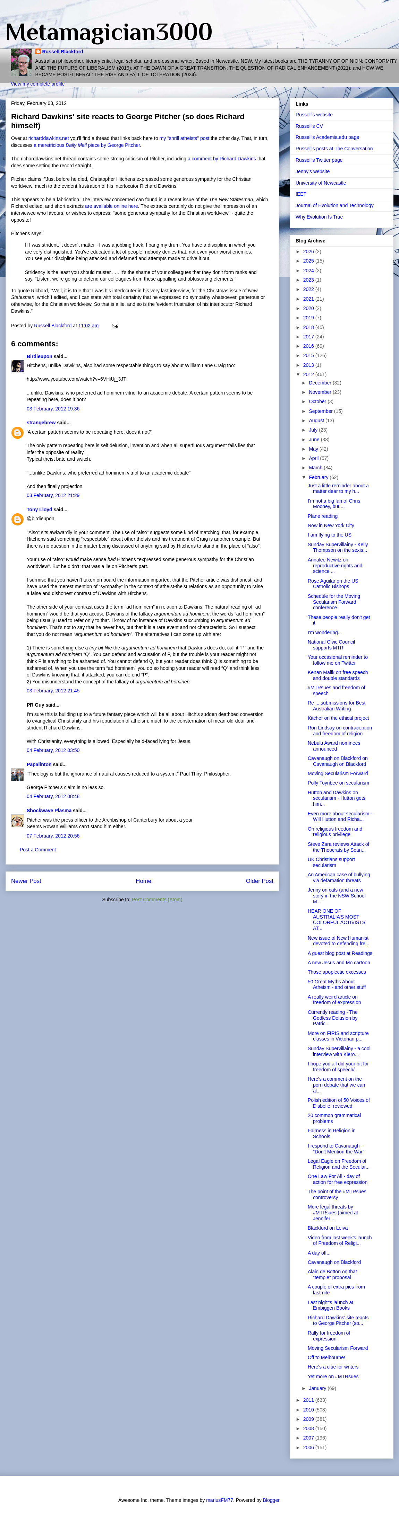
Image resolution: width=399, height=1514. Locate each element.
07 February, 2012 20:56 (53, 836)
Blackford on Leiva (328, 1228)
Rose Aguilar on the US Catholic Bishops (333, 584)
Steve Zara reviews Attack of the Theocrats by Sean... (338, 847)
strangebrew (41, 422)
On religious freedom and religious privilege (335, 832)
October (318, 401)
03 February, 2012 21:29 (53, 495)
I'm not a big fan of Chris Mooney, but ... (334, 504)
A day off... (319, 1253)
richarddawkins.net (49, 138)
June (315, 439)
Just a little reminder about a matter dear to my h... (338, 488)
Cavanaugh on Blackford (334, 1262)
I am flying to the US (329, 535)
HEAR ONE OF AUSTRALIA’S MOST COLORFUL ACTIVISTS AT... (336, 919)
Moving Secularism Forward (338, 773)
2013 (309, 365)
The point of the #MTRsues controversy (337, 1194)
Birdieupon (39, 356)
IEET (301, 194)
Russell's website (314, 114)
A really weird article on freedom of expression (334, 1000)
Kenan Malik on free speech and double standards (338, 675)
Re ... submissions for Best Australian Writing (337, 705)
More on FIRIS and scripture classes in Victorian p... (338, 1036)
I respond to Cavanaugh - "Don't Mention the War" (336, 1148)
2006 (309, 1447)
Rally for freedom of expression (329, 1336)
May (314, 449)
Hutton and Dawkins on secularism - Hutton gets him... (336, 798)
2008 (309, 1428)
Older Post (259, 881)
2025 (309, 261)
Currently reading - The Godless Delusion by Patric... (333, 1018)
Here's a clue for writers (333, 1367)
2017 (309, 336)
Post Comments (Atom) (157, 899)
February (319, 477)
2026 (309, 251)
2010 (309, 1410)
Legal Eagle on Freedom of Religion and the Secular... (339, 1164)
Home (143, 881)
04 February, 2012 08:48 (53, 796)
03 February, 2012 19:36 (53, 408)
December (320, 383)
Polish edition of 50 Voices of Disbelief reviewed (339, 1103)
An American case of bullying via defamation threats (339, 877)
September (321, 411)
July (314, 430)
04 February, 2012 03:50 (53, 750)
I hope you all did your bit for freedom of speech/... (338, 1066)
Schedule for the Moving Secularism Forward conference (334, 602)
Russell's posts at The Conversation (334, 148)
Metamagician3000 (109, 31)
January (318, 1388)
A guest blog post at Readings (340, 953)
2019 (309, 317)
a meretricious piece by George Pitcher (87, 145)
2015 (309, 355)
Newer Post (26, 881)
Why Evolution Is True (319, 217)
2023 (309, 280)
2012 (309, 374)
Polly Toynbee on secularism (338, 783)
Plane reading (323, 516)
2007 (309, 1438)
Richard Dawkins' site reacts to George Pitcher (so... (338, 1320)
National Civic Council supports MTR (331, 644)
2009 (309, 1419)
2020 (309, 308)
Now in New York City (331, 525)
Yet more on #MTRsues (333, 1376)
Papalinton (39, 764)
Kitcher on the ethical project (338, 718)
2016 (309, 346)
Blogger (271, 1500)
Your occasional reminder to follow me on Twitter (338, 660)
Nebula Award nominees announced (334, 746)
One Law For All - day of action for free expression (337, 1179)
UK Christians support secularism (331, 862)
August (317, 420)
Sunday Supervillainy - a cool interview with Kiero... (339, 1051)
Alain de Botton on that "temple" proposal (332, 1274)
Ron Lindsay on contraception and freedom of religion (340, 730)
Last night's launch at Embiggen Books (330, 1305)
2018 (309, 327)
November (320, 392)
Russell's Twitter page (319, 160)
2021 (309, 299)
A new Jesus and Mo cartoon (339, 962)
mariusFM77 (219, 1500)
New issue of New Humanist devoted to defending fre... (339, 941)
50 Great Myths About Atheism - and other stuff (337, 984)
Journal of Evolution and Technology (335, 205)
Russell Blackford (62, 51)
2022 (309, 289)
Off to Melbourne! (326, 1357)
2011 (309, 1400)
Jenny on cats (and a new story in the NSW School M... (337, 895)
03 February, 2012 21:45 (53, 690)
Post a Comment (38, 849)
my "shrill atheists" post (185, 138)
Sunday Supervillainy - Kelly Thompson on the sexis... (338, 547)
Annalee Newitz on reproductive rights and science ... (335, 565)
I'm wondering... (325, 632)
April (314, 458)
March (316, 467)
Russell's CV (309, 126)
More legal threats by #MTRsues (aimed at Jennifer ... (333, 1212)
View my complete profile (38, 84)
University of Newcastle (321, 183)
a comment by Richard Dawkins (222, 158)
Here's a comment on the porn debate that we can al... (336, 1085)
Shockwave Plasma (49, 810)
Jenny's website (313, 171)
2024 (309, 270)
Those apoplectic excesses (337, 972)
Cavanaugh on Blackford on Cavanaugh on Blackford (338, 761)
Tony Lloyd (39, 509)
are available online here (111, 206)
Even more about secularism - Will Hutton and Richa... (340, 816)
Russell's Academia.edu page (327, 137)
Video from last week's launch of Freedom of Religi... (340, 1240)
